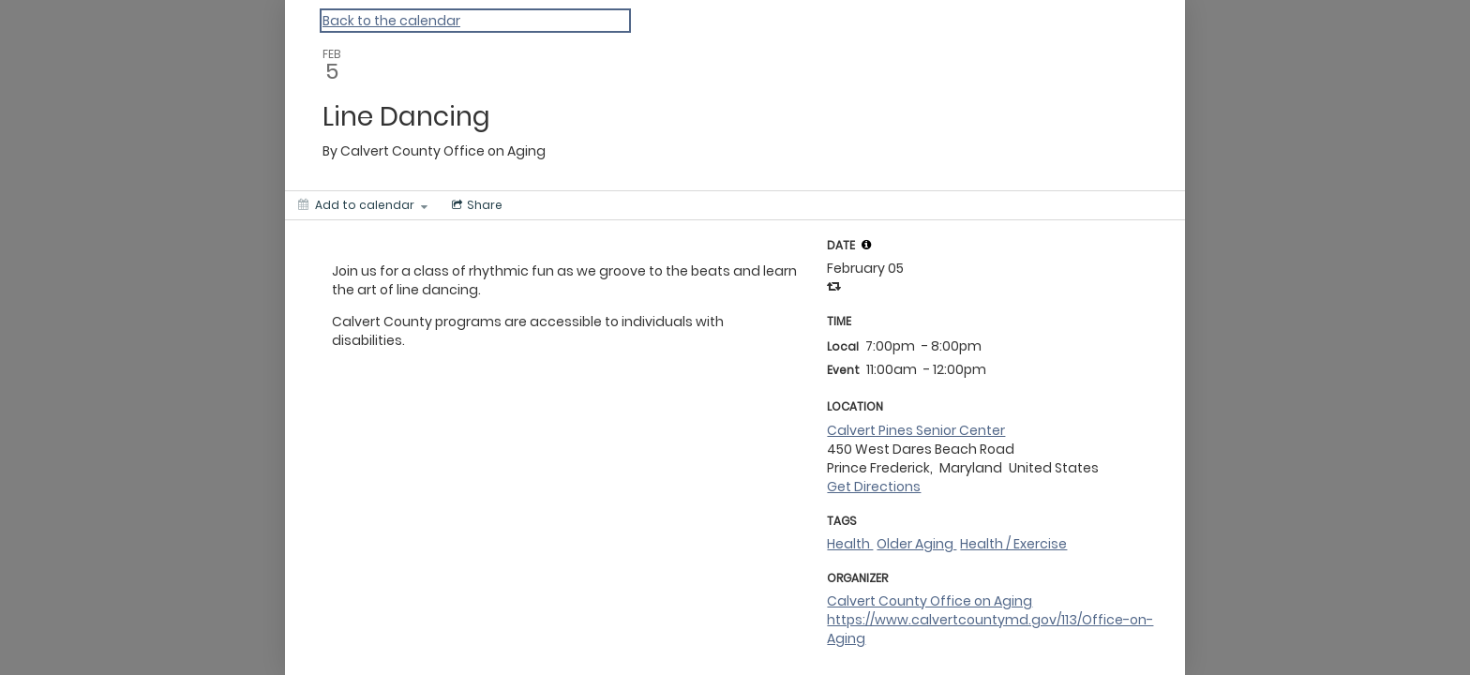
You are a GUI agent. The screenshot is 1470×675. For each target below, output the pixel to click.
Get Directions (874, 486)
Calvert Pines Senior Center (916, 430)
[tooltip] (866, 244)
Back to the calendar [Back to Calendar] (391, 20)
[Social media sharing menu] (475, 205)
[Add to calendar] (363, 205)
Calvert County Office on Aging (929, 601)
